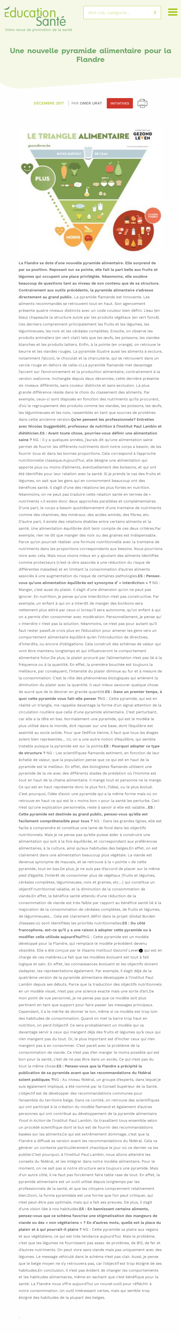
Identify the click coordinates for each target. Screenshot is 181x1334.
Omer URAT (91, 103)
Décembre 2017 (49, 103)
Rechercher (159, 12)
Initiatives (120, 103)
